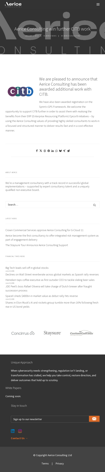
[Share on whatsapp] (56, 151)
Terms (45, 463)
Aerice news (51, 36)
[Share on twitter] (41, 151)
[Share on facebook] (37, 151)
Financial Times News (15, 256)
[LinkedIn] (13, 429)
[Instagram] (20, 429)
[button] (98, 4)
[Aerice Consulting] (13, 4)
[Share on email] (68, 151)
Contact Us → (19, 438)
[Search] (52, 204)
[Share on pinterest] (48, 151)
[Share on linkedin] (52, 151)
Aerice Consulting (72, 36)
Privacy (60, 463)
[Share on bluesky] (60, 151)
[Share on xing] (64, 151)
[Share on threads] (44, 151)
